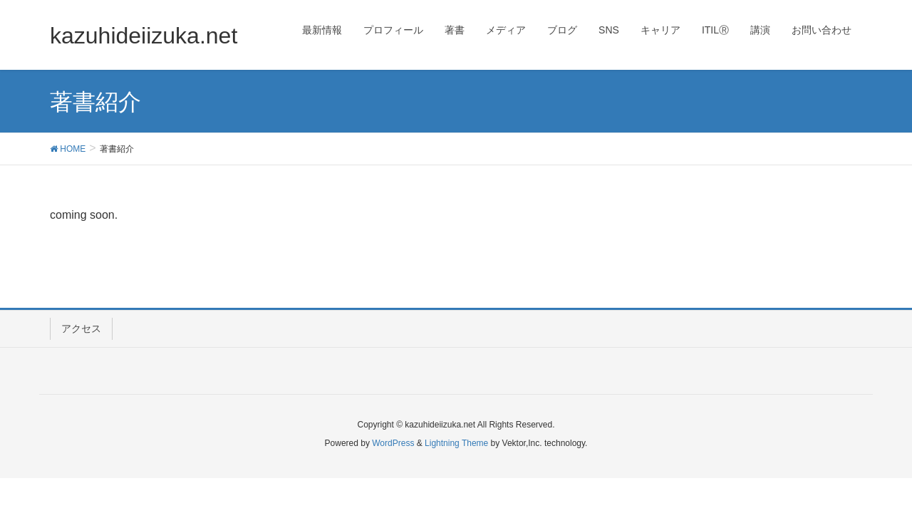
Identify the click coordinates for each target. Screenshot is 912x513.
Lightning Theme (456, 443)
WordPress (393, 443)
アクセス (81, 328)
